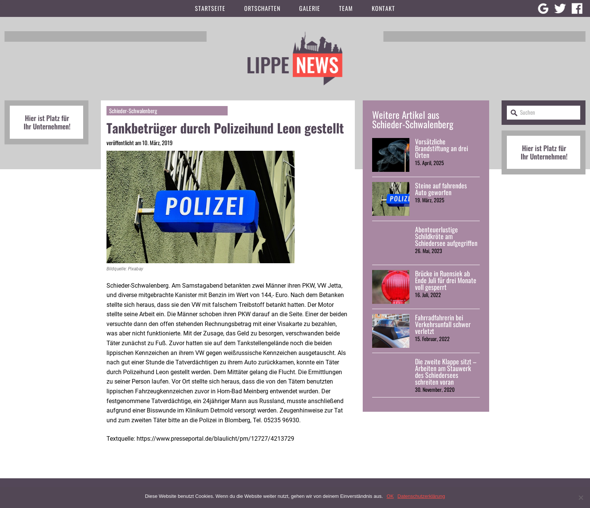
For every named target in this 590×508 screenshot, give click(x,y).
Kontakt (383, 8)
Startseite (210, 8)
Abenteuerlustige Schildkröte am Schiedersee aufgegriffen (446, 236)
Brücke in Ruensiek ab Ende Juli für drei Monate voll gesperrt (445, 280)
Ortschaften (262, 8)
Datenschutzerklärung (421, 496)
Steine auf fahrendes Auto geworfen (441, 188)
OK (390, 496)
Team (346, 8)
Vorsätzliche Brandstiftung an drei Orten (441, 148)
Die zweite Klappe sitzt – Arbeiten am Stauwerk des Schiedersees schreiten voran (445, 371)
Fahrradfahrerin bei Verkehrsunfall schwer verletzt (443, 324)
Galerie (309, 8)
